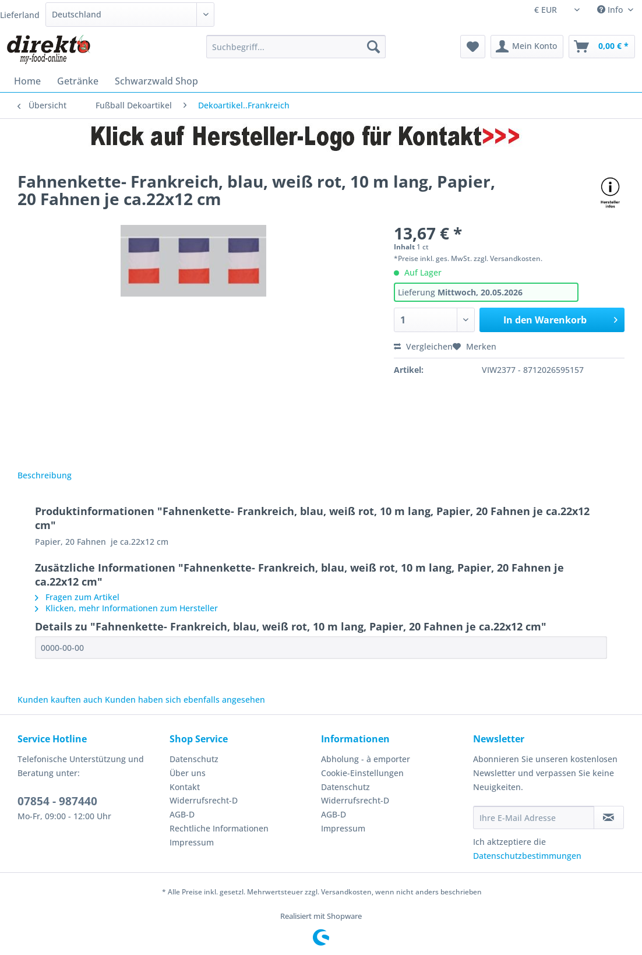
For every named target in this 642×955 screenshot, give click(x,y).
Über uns (188, 772)
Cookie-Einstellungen (362, 772)
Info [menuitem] (611, 9)
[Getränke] (78, 81)
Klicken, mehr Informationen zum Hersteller (126, 608)
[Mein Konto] (527, 46)
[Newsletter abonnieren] (609, 817)
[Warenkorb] (602, 46)
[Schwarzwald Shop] (156, 81)
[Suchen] (373, 46)
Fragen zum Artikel (77, 596)
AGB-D (182, 814)
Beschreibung (44, 475)
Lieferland (20, 14)
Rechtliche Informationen (219, 828)
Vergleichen (423, 346)
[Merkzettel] (472, 46)
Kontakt (185, 786)
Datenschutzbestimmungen (527, 855)
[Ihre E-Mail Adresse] (533, 817)
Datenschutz (194, 758)
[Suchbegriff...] (296, 46)
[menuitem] (296, 52)
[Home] (27, 81)
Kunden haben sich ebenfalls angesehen (185, 699)
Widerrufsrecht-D (204, 800)
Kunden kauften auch (60, 699)
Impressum (192, 842)
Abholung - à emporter (365, 758)
